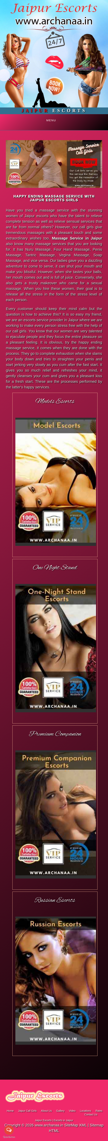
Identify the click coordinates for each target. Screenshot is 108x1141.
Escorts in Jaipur (63, 1120)
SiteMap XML (75, 1125)
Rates (98, 1110)
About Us (46, 1110)
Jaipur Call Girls (27, 1110)
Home (10, 1110)
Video (72, 1110)
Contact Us (90, 1114)
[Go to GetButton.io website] (9, 1137)
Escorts (54, 110)
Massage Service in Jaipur (77, 238)
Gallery (60, 1110)
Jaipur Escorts (43, 1120)
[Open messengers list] (9, 1130)
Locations (85, 1110)
